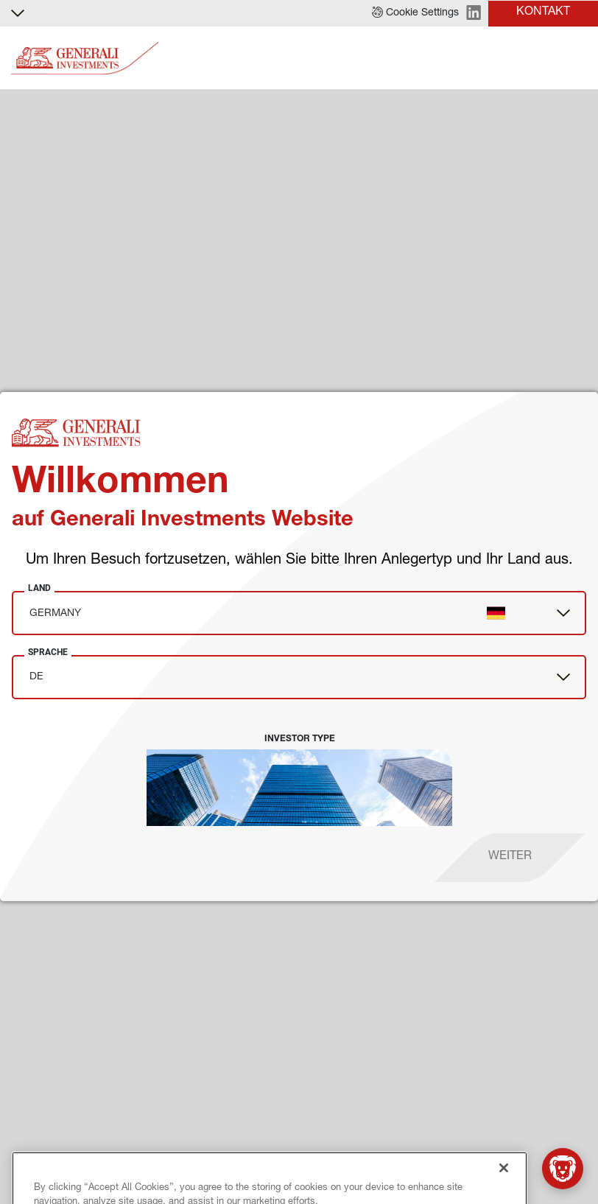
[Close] (504, 1188)
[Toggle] (578, 58)
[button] (415, 13)
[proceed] (510, 857)
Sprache (48, 652)
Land (39, 588)
